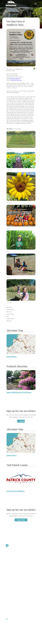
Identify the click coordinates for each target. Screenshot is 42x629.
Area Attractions (10, 309)
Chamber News (9, 554)
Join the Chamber (9, 557)
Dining (7, 597)
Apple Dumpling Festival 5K (11, 613)
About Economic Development (12, 576)
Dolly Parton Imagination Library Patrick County (15, 567)
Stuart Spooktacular (10, 611)
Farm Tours (9, 311)
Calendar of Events (9, 592)
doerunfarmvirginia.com (16, 80)
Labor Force (8, 578)
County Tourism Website (11, 599)
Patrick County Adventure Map (12, 594)
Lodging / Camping (9, 595)
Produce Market (10, 318)
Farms (8, 316)
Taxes (7, 580)
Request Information (10, 600)
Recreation (9, 321)
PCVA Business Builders (10, 564)
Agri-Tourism (9, 307)
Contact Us (8, 560)
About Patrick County (10, 591)
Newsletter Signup (9, 565)
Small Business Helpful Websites (12, 581)
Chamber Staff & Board (10, 559)
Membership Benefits (10, 556)
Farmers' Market (10, 314)
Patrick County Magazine (11, 602)
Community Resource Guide (11, 562)
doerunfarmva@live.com (15, 78)
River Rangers (8, 569)
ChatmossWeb (12, 622)
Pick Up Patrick (9, 615)
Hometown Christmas (10, 610)
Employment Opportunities (11, 583)
